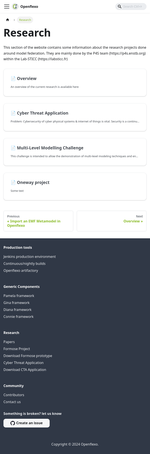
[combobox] (131, 6)
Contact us (12, 401)
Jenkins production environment (29, 256)
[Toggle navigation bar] (6, 6)
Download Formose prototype (27, 355)
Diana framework (17, 309)
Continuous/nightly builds (24, 263)
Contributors (13, 394)
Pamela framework (18, 295)
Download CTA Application (24, 369)
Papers (9, 341)
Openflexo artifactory (20, 270)
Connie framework (18, 316)
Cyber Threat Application (23, 362)
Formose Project (16, 348)
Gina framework (16, 302)
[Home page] (7, 20)
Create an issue (26, 423)
